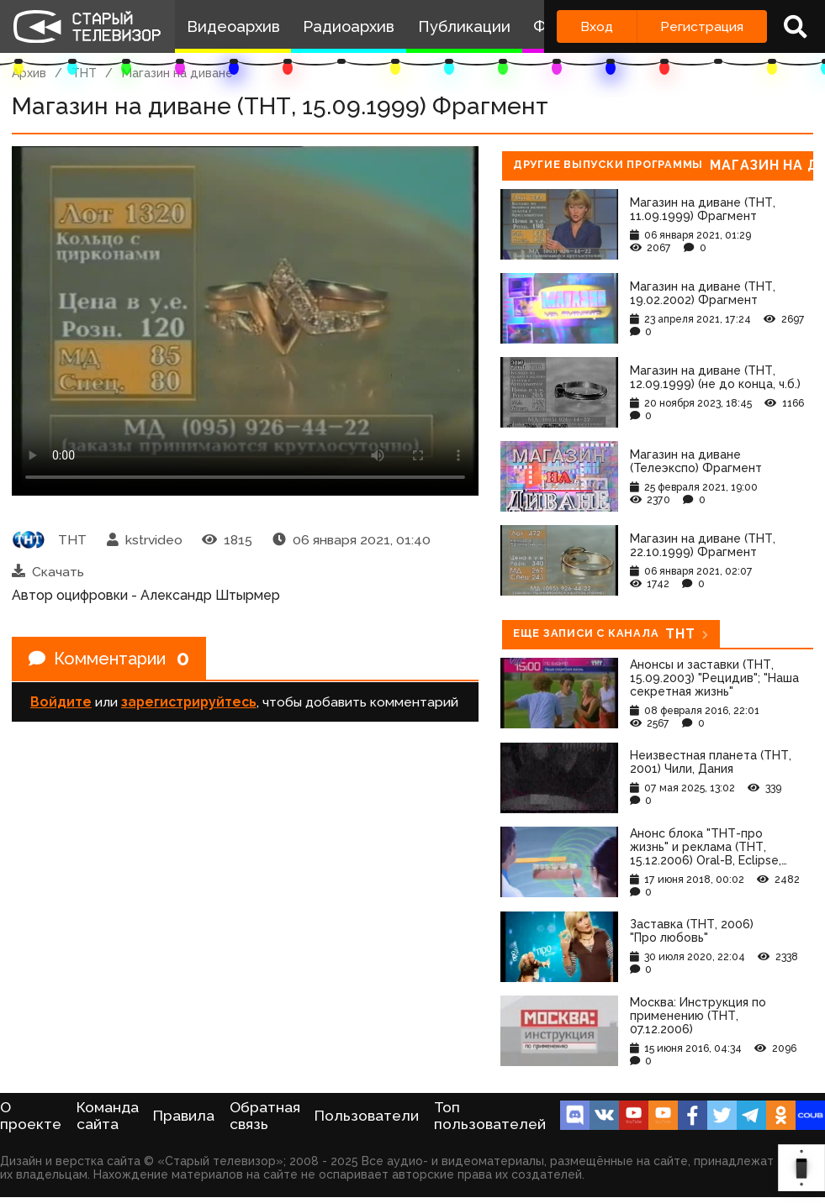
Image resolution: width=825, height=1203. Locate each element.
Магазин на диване (177, 73)
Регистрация (701, 26)
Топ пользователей (490, 1115)
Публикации (464, 26)
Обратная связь (265, 1115)
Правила (183, 1115)
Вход (596, 26)
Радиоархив (348, 26)
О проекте (30, 1115)
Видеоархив (233, 26)
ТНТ (84, 73)
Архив (29, 73)
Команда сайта (108, 1115)
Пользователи (367, 1115)
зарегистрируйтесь (188, 702)
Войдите (61, 702)
